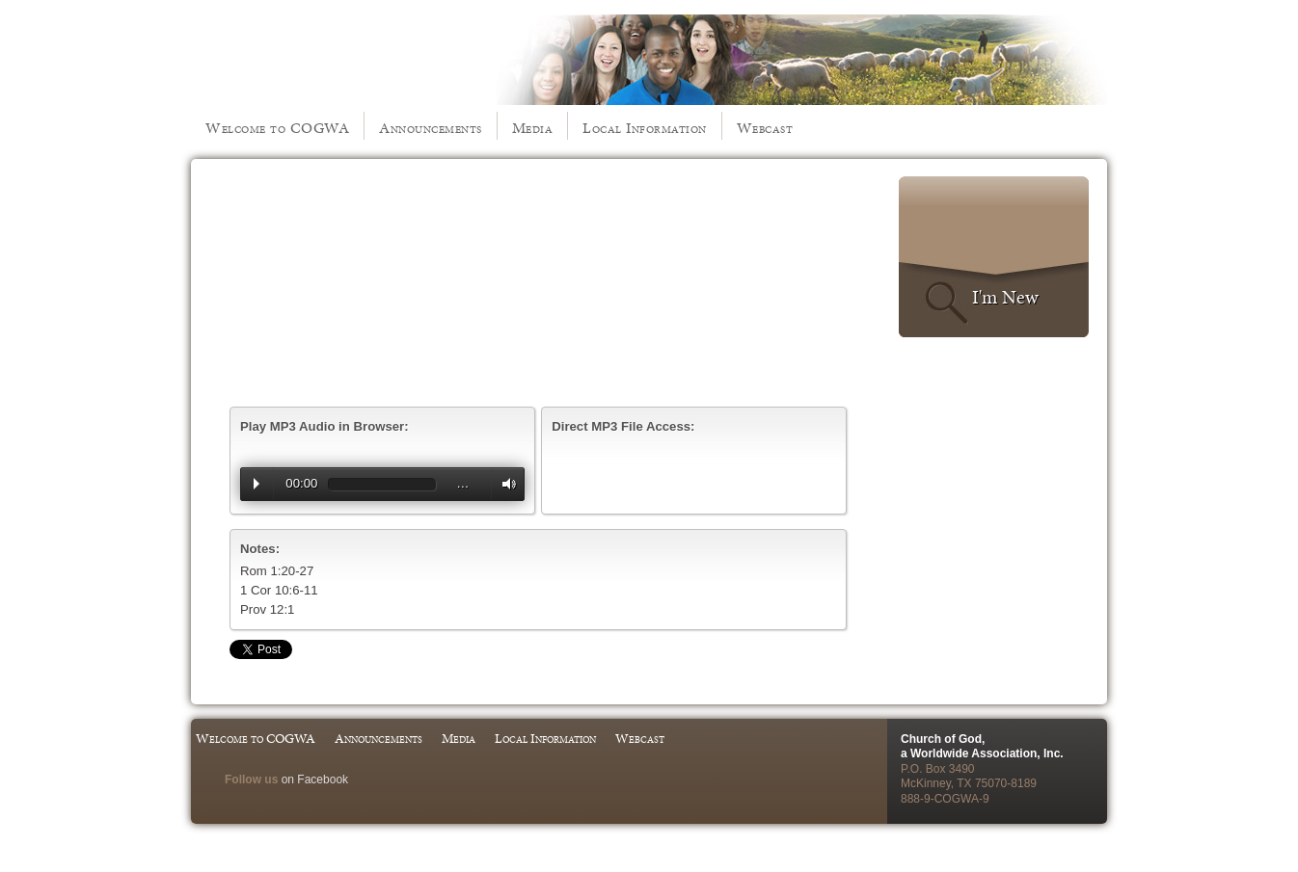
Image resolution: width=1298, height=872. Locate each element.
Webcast (765, 128)
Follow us (251, 779)
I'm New (1005, 296)
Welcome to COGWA (277, 128)
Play (256, 483)
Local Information (644, 128)
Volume (504, 484)
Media (533, 128)
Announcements (430, 128)
